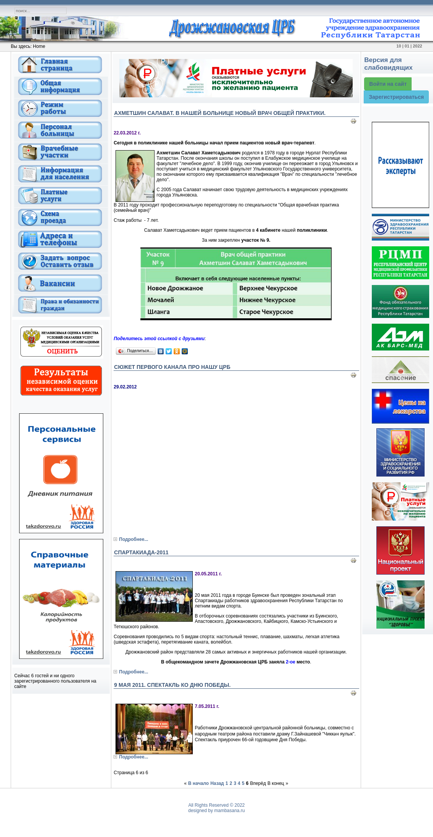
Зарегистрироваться (396, 97)
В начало (198, 783)
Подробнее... (133, 539)
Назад (217, 783)
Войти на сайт (388, 84)
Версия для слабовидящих (388, 63)
